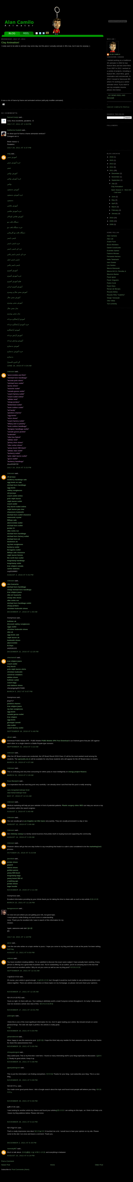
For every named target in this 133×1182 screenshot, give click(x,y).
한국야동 (49, 1074)
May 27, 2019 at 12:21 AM (19, 796)
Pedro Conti (111, 283)
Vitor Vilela (111, 301)
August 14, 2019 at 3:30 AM (21, 837)
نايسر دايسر (11, 238)
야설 (9, 1027)
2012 (112, 167)
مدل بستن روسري (13, 314)
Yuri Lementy (112, 304)
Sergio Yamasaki (113, 298)
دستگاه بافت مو (13, 222)
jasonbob (10, 859)
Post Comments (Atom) (20, 1169)
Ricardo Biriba (112, 292)
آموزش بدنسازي (13, 346)
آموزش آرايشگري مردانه (16, 319)
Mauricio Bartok (113, 274)
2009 (112, 221)
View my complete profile (118, 107)
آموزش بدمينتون (13, 189)
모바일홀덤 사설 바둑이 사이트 (33, 1152)
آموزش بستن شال (13, 297)
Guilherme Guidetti (14, 130)
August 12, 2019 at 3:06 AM (21, 824)
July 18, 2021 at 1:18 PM (19, 937)
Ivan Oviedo (111, 262)
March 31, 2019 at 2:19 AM (20, 775)
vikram (9, 737)
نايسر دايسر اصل (13, 260)
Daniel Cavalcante (114, 248)
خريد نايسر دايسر (13, 243)
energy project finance (77, 772)
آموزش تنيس (12, 157)
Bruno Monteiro (113, 245)
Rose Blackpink (13, 781)
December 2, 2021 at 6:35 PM (21, 1143)
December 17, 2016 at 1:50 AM (22, 612)
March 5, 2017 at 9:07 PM (19, 691)
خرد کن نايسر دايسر (14, 249)
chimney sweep (16, 834)
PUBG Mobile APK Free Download (55, 741)
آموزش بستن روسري (14, 303)
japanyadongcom (13, 1068)
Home (52, 1165)
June (114, 197)
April (114, 203)
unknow (10, 958)
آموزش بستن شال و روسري (17, 292)
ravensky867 (12, 1149)
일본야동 (40, 1040)
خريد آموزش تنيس (13, 163)
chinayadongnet (13, 1052)
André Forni (111, 242)
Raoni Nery (111, 286)
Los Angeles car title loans (34, 821)
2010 (112, 218)
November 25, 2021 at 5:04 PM (22, 1031)
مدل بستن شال (12, 308)
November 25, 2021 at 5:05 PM (22, 1046)
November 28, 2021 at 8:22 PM (22, 1122)
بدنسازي (10, 357)
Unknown (10, 372)
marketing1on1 (95, 847)
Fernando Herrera (113, 256)
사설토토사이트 (43, 980)
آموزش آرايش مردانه (14, 335)
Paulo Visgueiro (113, 280)
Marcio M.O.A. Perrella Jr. (116, 271)
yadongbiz (11, 1016)
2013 (112, 164)
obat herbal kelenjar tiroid (16, 793)
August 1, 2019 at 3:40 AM (20, 811)
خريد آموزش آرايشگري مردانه (18, 324)
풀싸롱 (29, 928)
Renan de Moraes (113, 289)
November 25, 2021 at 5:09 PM (22, 1080)
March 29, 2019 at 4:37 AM (20, 762)
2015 (112, 160)
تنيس (9, 168)
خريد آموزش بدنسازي (15, 351)
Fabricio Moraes (113, 253)
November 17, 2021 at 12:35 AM (23, 992)
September (116, 180)
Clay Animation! (10, 42)
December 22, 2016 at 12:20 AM (23, 652)
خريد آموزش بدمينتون (15, 195)
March (114, 207)
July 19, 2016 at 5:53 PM (19, 468)
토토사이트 (94, 899)
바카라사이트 (75, 967)
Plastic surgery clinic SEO (72, 805)
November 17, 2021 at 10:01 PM (23, 1010)
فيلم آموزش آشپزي (14, 281)
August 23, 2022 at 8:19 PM (21, 1156)
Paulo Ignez (111, 277)
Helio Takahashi (113, 259)
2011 (112, 170)
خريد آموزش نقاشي (14, 211)
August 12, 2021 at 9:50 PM (21, 953)
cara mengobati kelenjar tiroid (18, 790)
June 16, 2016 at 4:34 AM (19, 366)
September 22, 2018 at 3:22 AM (22, 747)
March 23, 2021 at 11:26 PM (21, 903)
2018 (112, 157)
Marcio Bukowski (113, 268)
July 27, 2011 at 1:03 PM (19, 124)
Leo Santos (111, 265)
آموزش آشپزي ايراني (14, 287)
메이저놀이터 (39, 1131)
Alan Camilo (115, 54)
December (116, 173)
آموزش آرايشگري (13, 330)
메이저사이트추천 (46, 1004)
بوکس (9, 184)
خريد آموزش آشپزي (14, 276)
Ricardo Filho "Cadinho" (116, 295)
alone (9, 943)
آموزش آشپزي (12, 270)
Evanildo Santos (113, 251)
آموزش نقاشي (12, 206)
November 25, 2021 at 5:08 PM (22, 1062)
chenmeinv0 (11, 657)
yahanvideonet (12, 1037)
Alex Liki (110, 239)
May (113, 200)
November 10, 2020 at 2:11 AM (22, 890)
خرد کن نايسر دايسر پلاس (16, 254)
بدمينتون (10, 200)
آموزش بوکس (12, 173)
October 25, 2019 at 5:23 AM (21, 853)
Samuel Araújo (12, 117)
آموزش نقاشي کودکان (15, 216)
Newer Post (5, 1165)
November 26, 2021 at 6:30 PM (22, 1101)
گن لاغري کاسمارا (13, 362)
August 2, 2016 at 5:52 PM (20, 575)
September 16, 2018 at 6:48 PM (23, 731)
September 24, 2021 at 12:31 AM (23, 971)
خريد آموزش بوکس (14, 179)
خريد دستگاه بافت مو (14, 227)
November (116, 177)
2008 (112, 224)
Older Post (99, 1165)
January (115, 213)
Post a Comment (7, 1161)
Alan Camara (112, 236)
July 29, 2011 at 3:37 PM (19, 148)
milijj (8, 154)
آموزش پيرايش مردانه (15, 341)
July (113, 184)
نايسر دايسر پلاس (13, 265)
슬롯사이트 (60, 1110)
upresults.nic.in (24, 759)
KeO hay (10, 949)
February (115, 210)
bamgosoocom (12, 908)
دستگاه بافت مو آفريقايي (16, 233)
